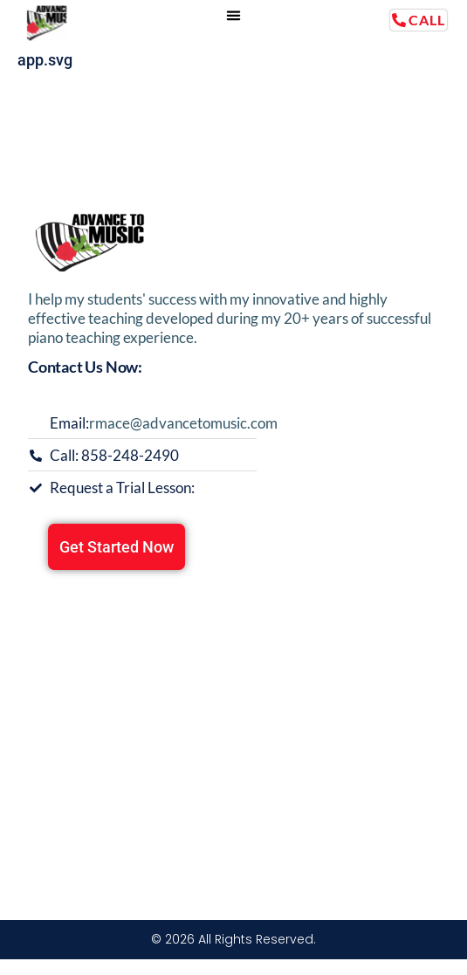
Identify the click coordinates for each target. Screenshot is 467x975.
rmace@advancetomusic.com (183, 423)
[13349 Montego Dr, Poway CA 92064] (233, 715)
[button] (234, 15)
